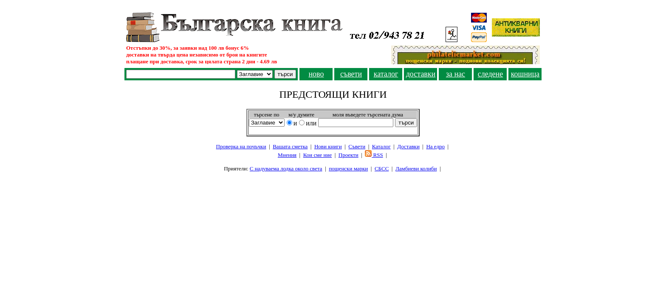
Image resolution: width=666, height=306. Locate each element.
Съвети (356, 146)
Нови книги (328, 146)
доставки (421, 74)
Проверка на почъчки (241, 146)
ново (316, 74)
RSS (374, 155)
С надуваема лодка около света (286, 168)
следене (490, 74)
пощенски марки (348, 168)
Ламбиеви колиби (416, 168)
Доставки (408, 146)
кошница (525, 74)
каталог (386, 74)
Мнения (287, 155)
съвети (351, 74)
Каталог (381, 146)
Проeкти (348, 155)
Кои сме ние (317, 155)
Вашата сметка (290, 146)
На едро (435, 146)
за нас (455, 74)
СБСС (382, 168)
